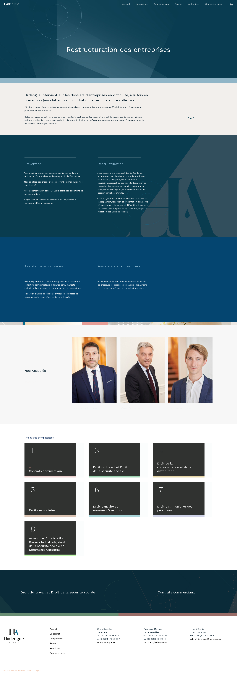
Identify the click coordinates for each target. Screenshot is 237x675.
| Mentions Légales (33, 671)
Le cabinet (55, 634)
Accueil (53, 629)
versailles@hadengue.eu (155, 642)
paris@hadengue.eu (106, 642)
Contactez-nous (57, 653)
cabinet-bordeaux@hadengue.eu (205, 639)
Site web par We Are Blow (14, 671)
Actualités (55, 648)
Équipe (53, 643)
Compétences (56, 639)
